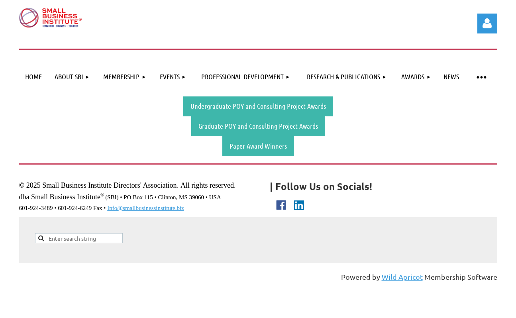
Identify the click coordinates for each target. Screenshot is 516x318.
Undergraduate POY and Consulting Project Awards (258, 106)
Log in (487, 23)
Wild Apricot (402, 277)
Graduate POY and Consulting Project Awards (258, 126)
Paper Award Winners (258, 145)
